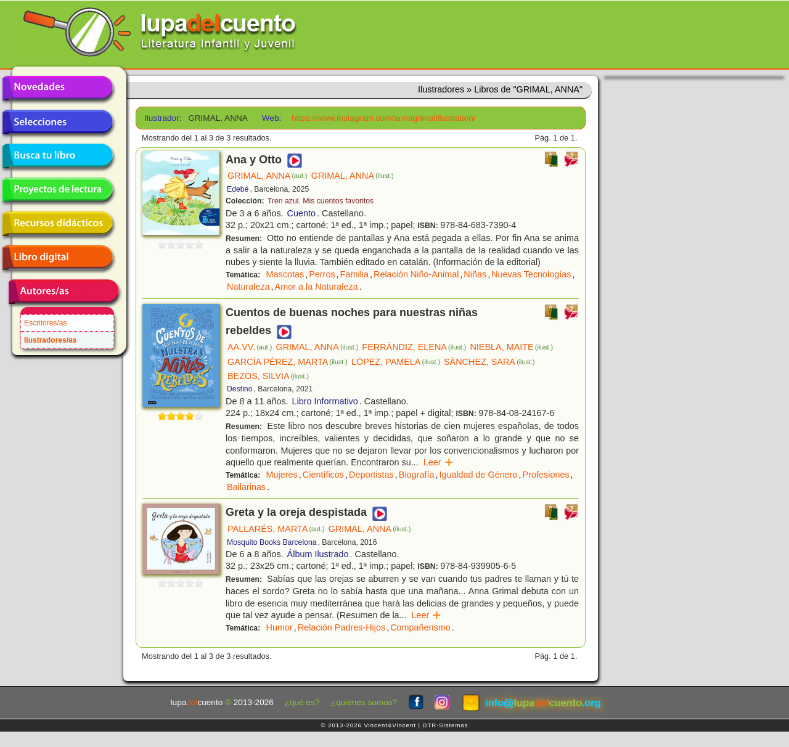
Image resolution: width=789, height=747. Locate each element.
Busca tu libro (57, 156)
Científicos (323, 475)
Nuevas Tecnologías (531, 274)
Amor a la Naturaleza (316, 287)
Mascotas (285, 274)
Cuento (301, 213)
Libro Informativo (325, 401)
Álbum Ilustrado (318, 554)
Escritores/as (45, 323)
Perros (322, 274)
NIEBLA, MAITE (511, 347)
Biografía (417, 475)
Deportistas (371, 475)
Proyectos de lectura (57, 190)
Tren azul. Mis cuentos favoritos (321, 201)
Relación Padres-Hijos (341, 627)
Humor (279, 627)
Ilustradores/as (50, 340)
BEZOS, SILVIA (268, 376)
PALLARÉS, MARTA (276, 529)
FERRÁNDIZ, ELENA (414, 347)
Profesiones (546, 475)
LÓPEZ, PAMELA (395, 362)
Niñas (475, 274)
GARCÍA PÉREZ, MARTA (287, 362)
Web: (271, 118)
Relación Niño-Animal (416, 274)
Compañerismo (420, 627)
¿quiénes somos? (364, 702)
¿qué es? (302, 702)
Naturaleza (248, 287)
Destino (239, 389)
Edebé (237, 189)
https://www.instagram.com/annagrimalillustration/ (383, 118)
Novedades (57, 88)
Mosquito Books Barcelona (272, 542)
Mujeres (282, 475)
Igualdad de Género (478, 475)
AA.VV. (249, 347)
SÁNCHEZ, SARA (489, 362)
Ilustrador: (161, 118)
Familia (354, 274)
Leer (438, 462)
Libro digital (57, 257)
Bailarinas (246, 487)
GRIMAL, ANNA (267, 176)
